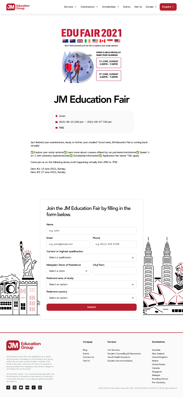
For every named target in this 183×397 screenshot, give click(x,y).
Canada (156, 368)
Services (68, 6)
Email (50, 238)
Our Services (113, 349)
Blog (85, 349)
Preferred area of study (60, 278)
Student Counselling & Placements (124, 353)
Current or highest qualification (65, 251)
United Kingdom (160, 357)
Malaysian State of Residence (64, 265)
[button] (91, 257)
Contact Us (88, 357)
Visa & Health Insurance (118, 357)
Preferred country (57, 291)
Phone (96, 238)
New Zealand (158, 353)
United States (158, 364)
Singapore (157, 371)
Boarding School (160, 378)
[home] (18, 6)
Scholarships (109, 6)
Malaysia (156, 375)
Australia (156, 349)
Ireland (155, 360)
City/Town (98, 265)
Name (50, 224)
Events (126, 6)
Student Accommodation (119, 360)
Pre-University (158, 382)
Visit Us (138, 6)
